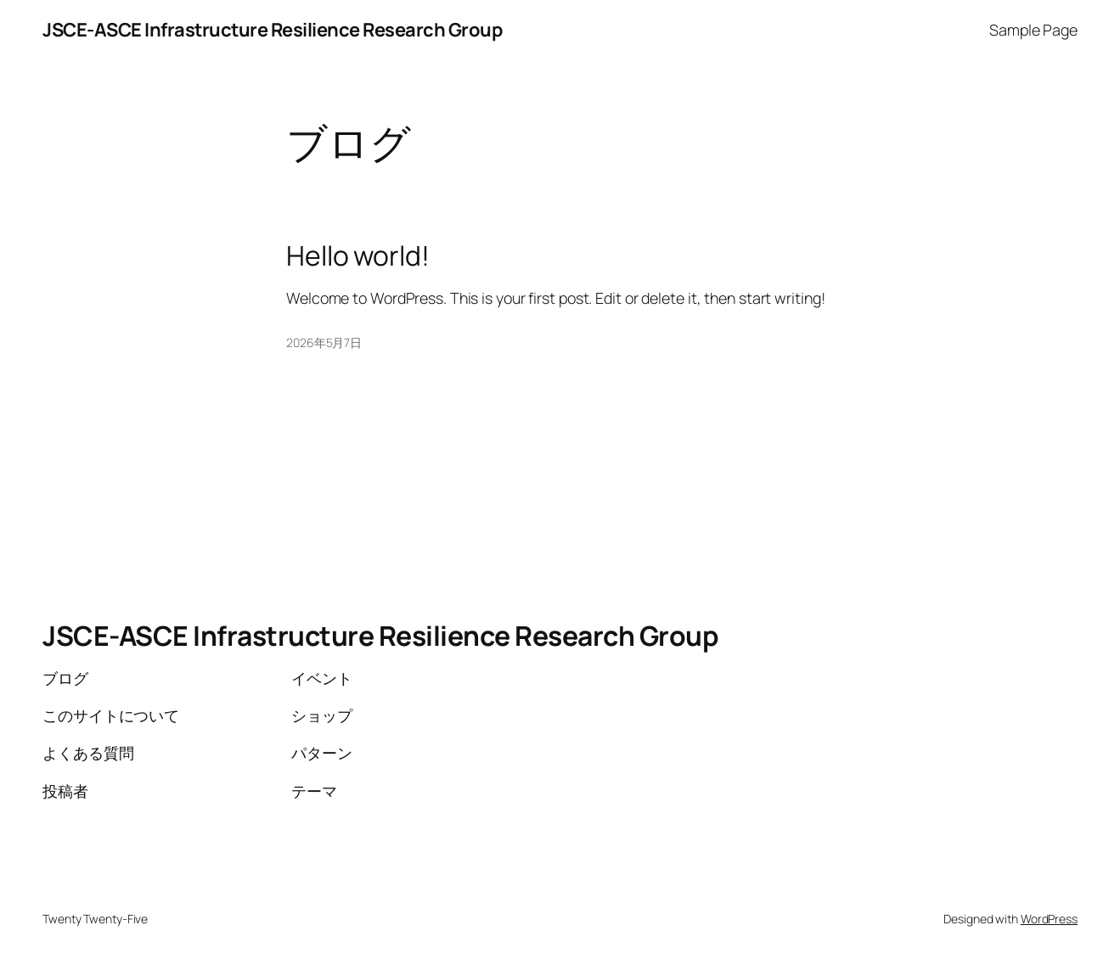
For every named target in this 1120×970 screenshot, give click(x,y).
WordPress (1049, 919)
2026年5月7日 (324, 342)
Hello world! (358, 256)
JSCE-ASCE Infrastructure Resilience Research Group (272, 29)
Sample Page (1033, 30)
